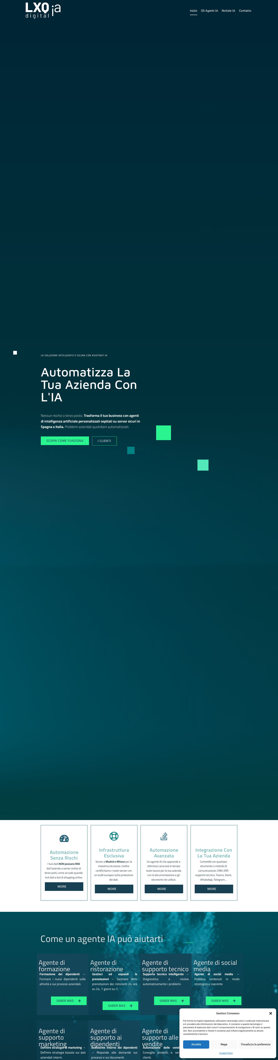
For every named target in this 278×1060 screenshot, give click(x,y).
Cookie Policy (226, 1053)
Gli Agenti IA (209, 10)
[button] (270, 1013)
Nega (224, 1044)
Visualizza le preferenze (255, 1044)
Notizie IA (228, 10)
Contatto (245, 10)
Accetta (196, 1044)
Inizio (193, 10)
